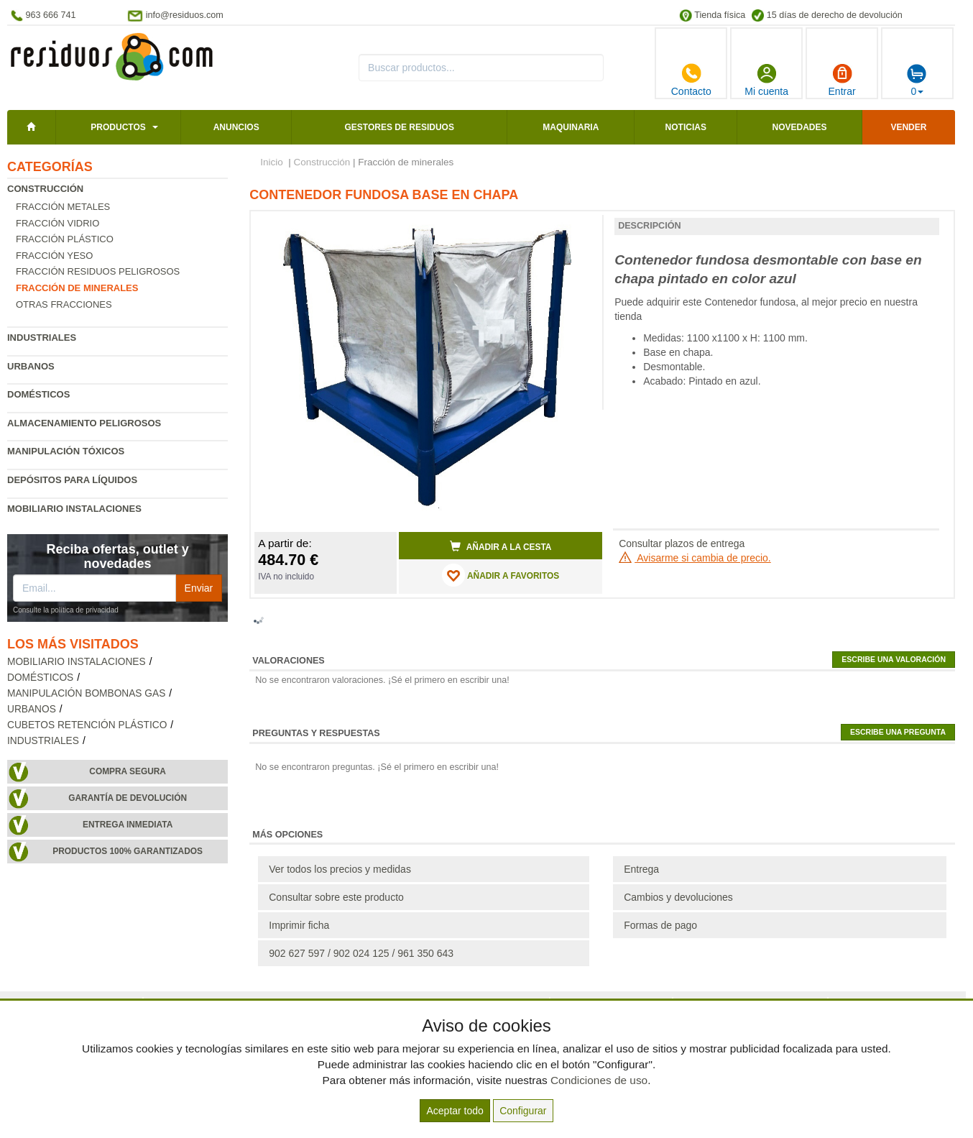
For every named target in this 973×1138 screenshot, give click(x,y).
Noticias (685, 127)
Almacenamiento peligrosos (84, 423)
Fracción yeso (54, 255)
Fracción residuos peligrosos (98, 271)
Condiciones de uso (598, 1080)
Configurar (522, 1110)
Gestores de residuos (398, 127)
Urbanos (31, 366)
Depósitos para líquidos (72, 479)
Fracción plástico (65, 239)
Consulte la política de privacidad (66, 610)
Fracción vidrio (57, 223)
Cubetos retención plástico (87, 725)
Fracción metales (63, 206)
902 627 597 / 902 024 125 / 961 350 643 (361, 953)
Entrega (641, 869)
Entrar (842, 80)
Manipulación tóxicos (65, 451)
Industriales (41, 337)
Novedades (800, 127)
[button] (578, 227)
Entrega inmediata (127, 825)
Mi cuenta (766, 80)
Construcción (45, 188)
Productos (118, 127)
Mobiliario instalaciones (74, 508)
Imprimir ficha (299, 925)
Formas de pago (660, 925)
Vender (908, 127)
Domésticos (38, 394)
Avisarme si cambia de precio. (695, 558)
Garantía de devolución (127, 798)
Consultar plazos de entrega (681, 543)
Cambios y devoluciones (678, 897)
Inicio (271, 162)
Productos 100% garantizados (127, 851)
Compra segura (127, 771)
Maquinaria (571, 127)
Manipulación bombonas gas (86, 693)
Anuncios (236, 127)
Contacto (691, 80)
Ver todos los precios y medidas (340, 869)
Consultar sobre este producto (336, 897)
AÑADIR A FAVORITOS (500, 575)
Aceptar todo (454, 1110)
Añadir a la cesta (501, 546)
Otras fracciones (64, 304)
